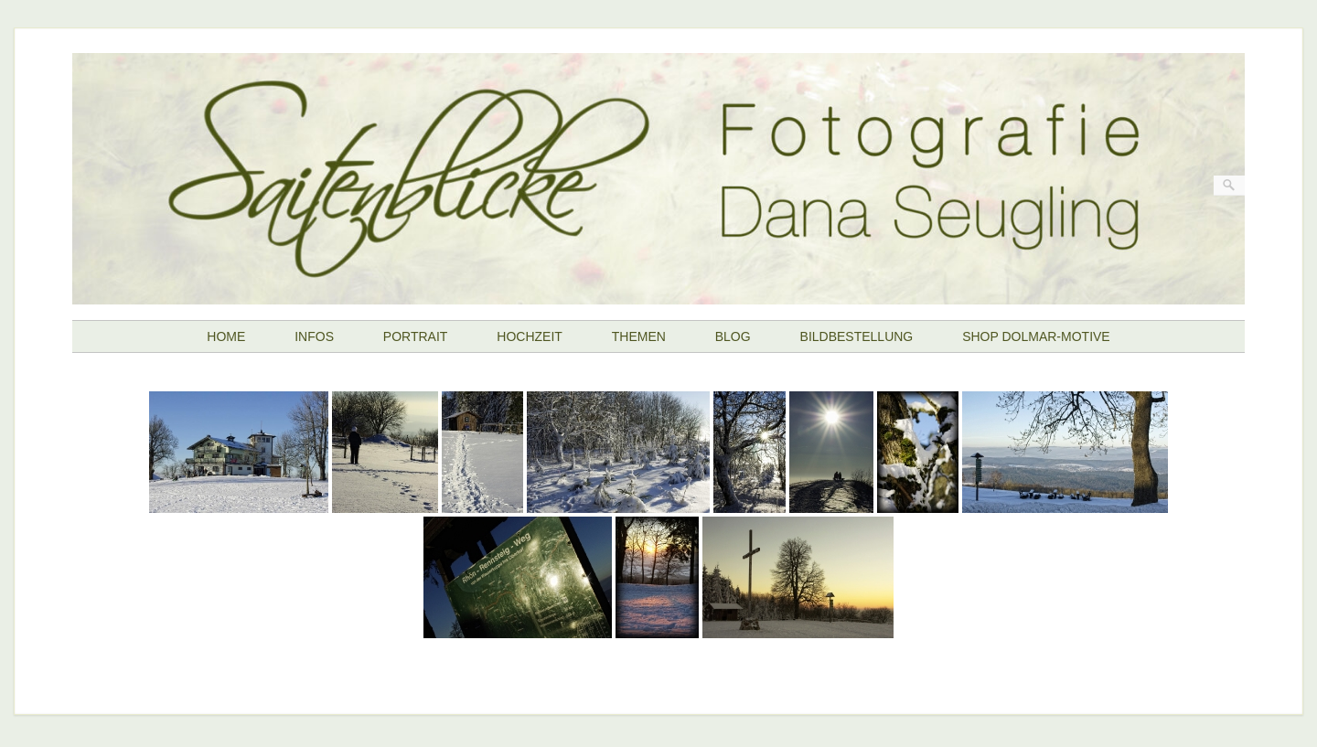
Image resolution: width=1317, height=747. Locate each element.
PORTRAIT (415, 336)
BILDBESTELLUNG (857, 336)
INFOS (314, 336)
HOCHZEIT (529, 336)
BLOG (733, 336)
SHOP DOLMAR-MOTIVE (1036, 336)
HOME (226, 336)
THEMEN (639, 336)
